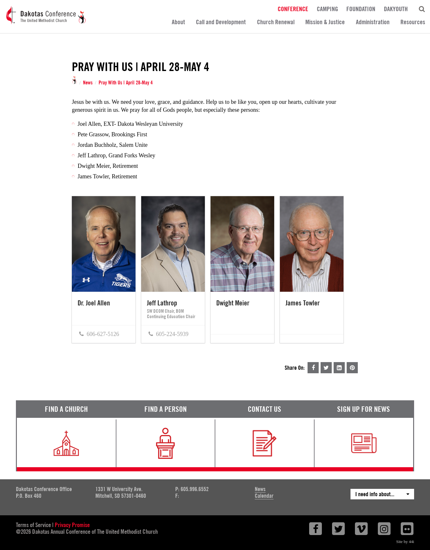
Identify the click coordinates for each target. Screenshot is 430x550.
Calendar (264, 495)
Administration (373, 22)
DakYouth (396, 8)
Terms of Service (33, 524)
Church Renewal (276, 22)
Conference (293, 8)
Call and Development (221, 22)
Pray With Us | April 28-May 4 (126, 82)
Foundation (360, 8)
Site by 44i (405, 541)
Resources (412, 22)
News (88, 82)
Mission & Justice (325, 22)
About (178, 22)
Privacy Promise (72, 524)
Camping (327, 8)
